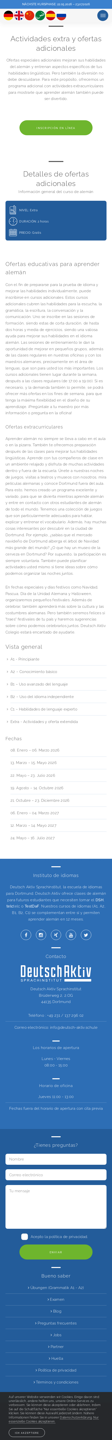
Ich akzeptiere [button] (27, 1433)
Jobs (56, 1335)
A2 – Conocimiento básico (33, 672)
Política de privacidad (56, 1370)
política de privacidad (68, 1236)
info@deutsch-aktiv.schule (74, 1027)
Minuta (102, 15)
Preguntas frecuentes (56, 1323)
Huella (56, 1358)
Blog (56, 1311)
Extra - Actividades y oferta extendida (44, 722)
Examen (56, 1299)
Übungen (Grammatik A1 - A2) (56, 1288)
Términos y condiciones (56, 1382)
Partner (56, 1346)
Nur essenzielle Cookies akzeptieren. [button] (54, 1419)
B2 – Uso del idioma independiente (42, 696)
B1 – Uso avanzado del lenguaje (39, 684)
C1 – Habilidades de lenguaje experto (43, 709)
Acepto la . (59, 1236)
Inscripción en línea (55, 128)
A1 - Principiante (24, 659)
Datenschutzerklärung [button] (76, 1417)
